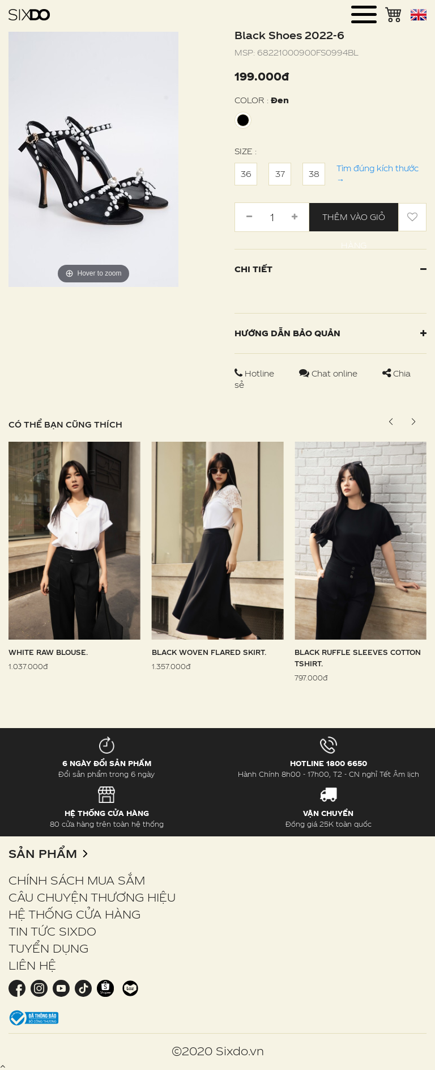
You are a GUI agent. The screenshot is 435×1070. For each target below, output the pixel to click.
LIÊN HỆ (32, 965)
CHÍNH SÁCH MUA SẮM (76, 880)
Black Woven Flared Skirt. (209, 652)
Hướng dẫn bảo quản (330, 333)
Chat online (329, 373)
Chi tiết (330, 269)
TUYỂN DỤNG (48, 948)
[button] (413, 421)
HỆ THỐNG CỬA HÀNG (74, 914)
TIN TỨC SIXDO (52, 931)
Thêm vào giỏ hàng (353, 221)
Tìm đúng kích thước (377, 173)
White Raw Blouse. (48, 652)
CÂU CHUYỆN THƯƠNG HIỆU (92, 897)
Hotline (255, 373)
